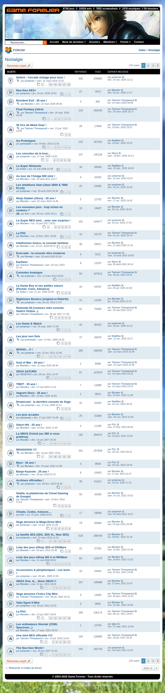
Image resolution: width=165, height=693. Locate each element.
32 (55, 541)
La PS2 (21, 233)
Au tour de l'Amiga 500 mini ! (35, 176)
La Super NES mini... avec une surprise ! (43, 220)
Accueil (54, 42)
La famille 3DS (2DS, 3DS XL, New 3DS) (42, 534)
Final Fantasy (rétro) (29, 109)
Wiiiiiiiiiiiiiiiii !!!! (26, 449)
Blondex (116, 90)
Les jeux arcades (27, 414)
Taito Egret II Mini (28, 602)
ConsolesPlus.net (55, 685)
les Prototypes (26, 140)
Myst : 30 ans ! (26, 462)
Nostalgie (154, 50)
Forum (125, 42)
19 (55, 84)
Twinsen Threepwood (123, 100)
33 (60, 541)
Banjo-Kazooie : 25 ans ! (32, 471)
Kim (27, 213)
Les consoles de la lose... (33, 153)
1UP (68, 685)
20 (60, 84)
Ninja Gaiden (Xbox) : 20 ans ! (36, 198)
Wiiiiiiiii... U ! (24, 349)
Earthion (22, 262)
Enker (23, 169)
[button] (158, 65)
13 (69, 443)
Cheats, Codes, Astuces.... (33, 511)
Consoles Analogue (29, 272)
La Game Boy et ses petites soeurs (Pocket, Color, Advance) (39, 287)
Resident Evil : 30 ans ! (31, 100)
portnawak (25, 143)
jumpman (29, 80)
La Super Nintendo (28, 166)
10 (69, 160)
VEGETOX (26, 374)
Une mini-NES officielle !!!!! (34, 635)
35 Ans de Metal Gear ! (31, 125)
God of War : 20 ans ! (30, 362)
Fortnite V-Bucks (101, 685)
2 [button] (148, 65)
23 (69, 456)
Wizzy (115, 153)
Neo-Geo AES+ (26, 90)
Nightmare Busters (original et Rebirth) (42, 299)
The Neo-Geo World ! (30, 647)
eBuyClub (86, 685)
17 (64, 356)
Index (142, 50)
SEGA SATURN (26, 371)
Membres (110, 42)
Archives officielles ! (30, 480)
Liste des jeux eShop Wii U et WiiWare (41, 557)
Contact (139, 42)
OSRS (115, 685)
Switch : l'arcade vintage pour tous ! (40, 77)
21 (64, 84)
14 (50, 356)
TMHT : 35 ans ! (26, 384)
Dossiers (94, 42)
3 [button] (153, 65)
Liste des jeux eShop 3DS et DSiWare (41, 547)
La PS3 (21, 611)
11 (60, 443)
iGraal (76, 685)
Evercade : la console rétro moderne (40, 253)
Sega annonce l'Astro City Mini (37, 593)
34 (64, 541)
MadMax (116, 140)
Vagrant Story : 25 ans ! (32, 393)
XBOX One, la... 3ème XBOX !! (36, 581)
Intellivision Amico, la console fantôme (42, 243)
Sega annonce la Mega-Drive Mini (38, 522)
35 (69, 541)
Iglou (114, 624)
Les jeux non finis (28, 336)
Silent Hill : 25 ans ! (29, 424)
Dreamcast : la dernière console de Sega (43, 401)
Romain (29, 256)
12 (64, 443)
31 (50, 541)
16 (60, 356)
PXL (114, 424)
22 (69, 84)
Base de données (74, 42)
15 (55, 356)
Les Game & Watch (29, 323)
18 (50, 84)
